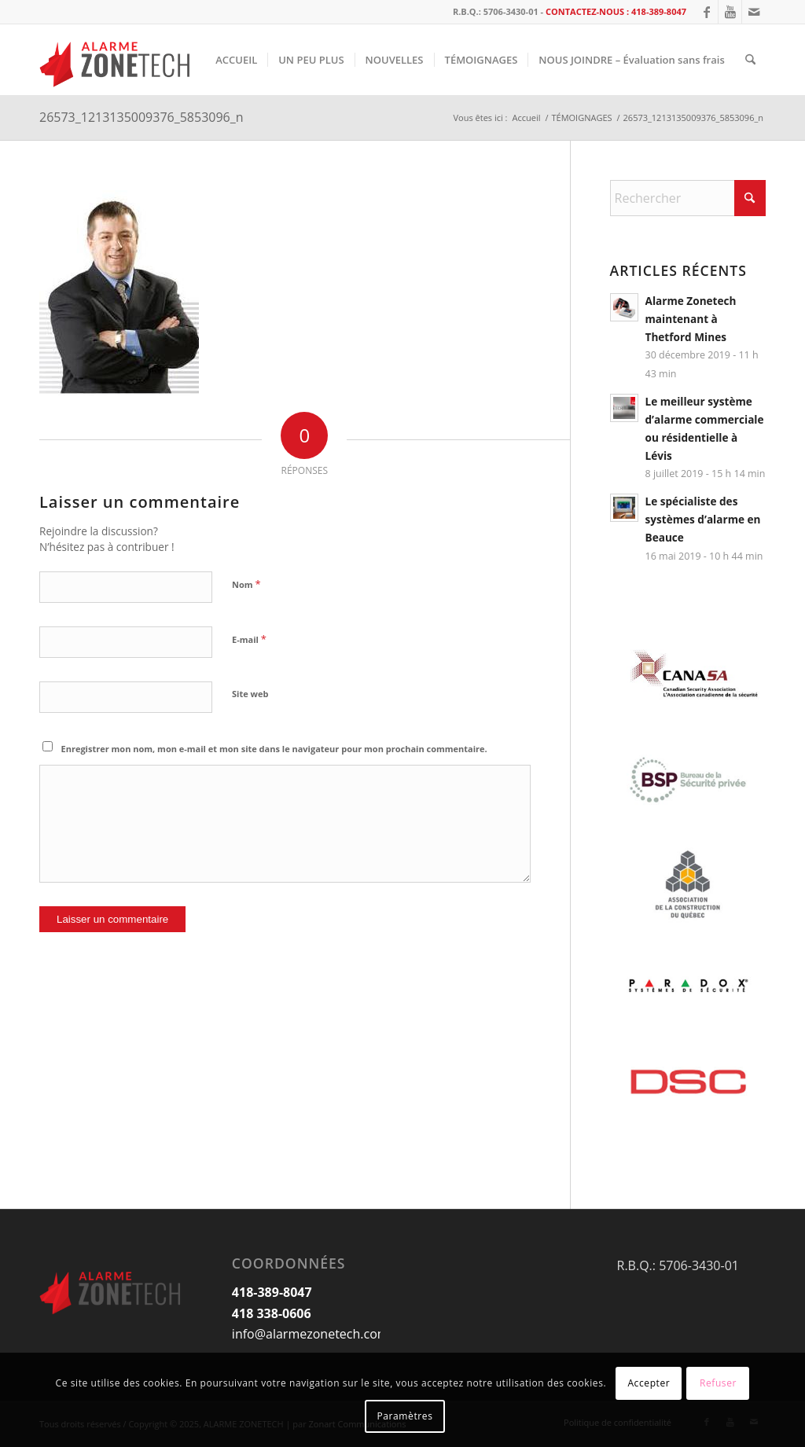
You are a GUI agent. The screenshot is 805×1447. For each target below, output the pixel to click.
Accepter (648, 1383)
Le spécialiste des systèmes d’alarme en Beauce (703, 519)
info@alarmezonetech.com (310, 1333)
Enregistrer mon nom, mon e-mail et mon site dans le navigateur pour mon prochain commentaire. (274, 749)
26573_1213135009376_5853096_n (141, 117)
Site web (250, 694)
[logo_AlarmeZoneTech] (116, 59)
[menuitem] (236, 59)
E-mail (249, 639)
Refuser (718, 1383)
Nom (246, 584)
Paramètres (405, 1416)
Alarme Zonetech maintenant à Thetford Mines (691, 318)
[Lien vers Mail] (754, 12)
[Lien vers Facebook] (706, 12)
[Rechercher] (750, 59)
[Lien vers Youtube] (730, 12)
